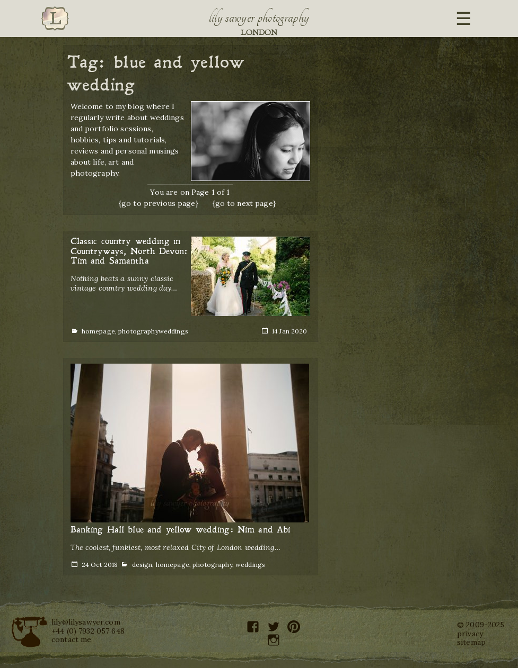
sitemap (471, 642)
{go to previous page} (158, 203)
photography (138, 331)
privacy (470, 633)
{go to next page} (244, 203)
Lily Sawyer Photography (259, 17)
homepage (98, 331)
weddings (173, 331)
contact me (71, 639)
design (142, 564)
